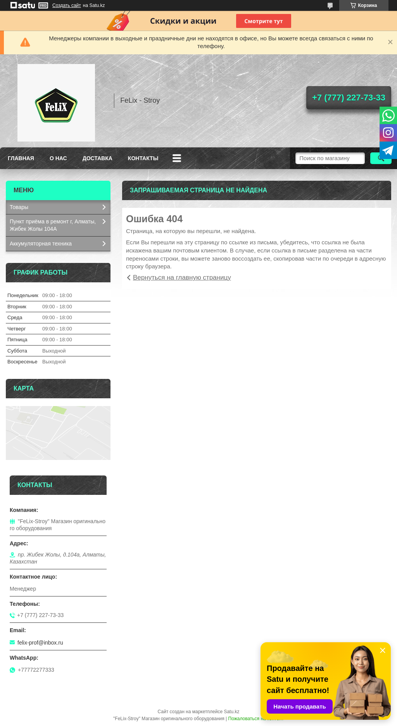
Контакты (143, 158)
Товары (19, 207)
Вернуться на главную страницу (182, 277)
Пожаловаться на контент (256, 718)
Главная (21, 158)
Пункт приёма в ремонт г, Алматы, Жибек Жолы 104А (53, 225)
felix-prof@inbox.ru (40, 643)
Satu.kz (231, 711)
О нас (58, 158)
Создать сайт (66, 5)
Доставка (97, 158)
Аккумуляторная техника (41, 243)
